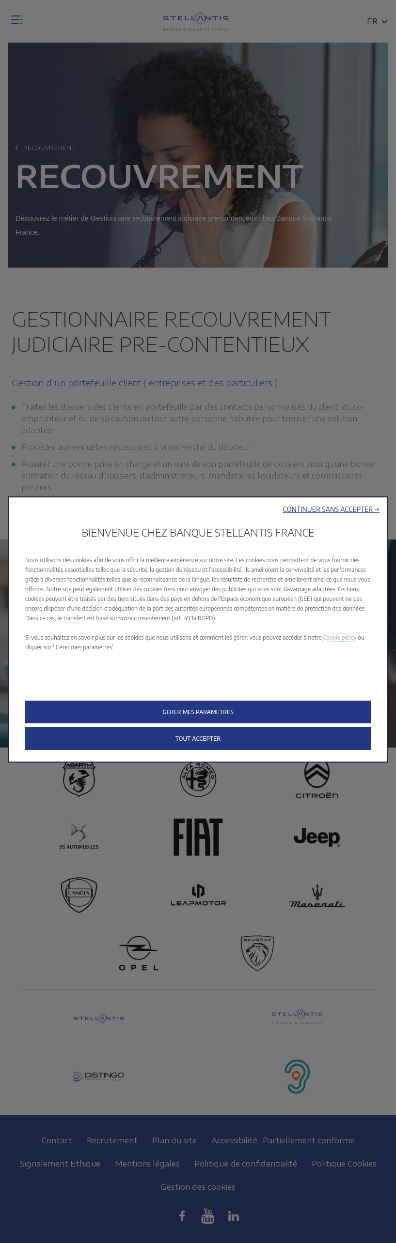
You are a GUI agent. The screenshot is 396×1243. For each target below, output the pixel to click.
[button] (331, 509)
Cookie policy (340, 637)
